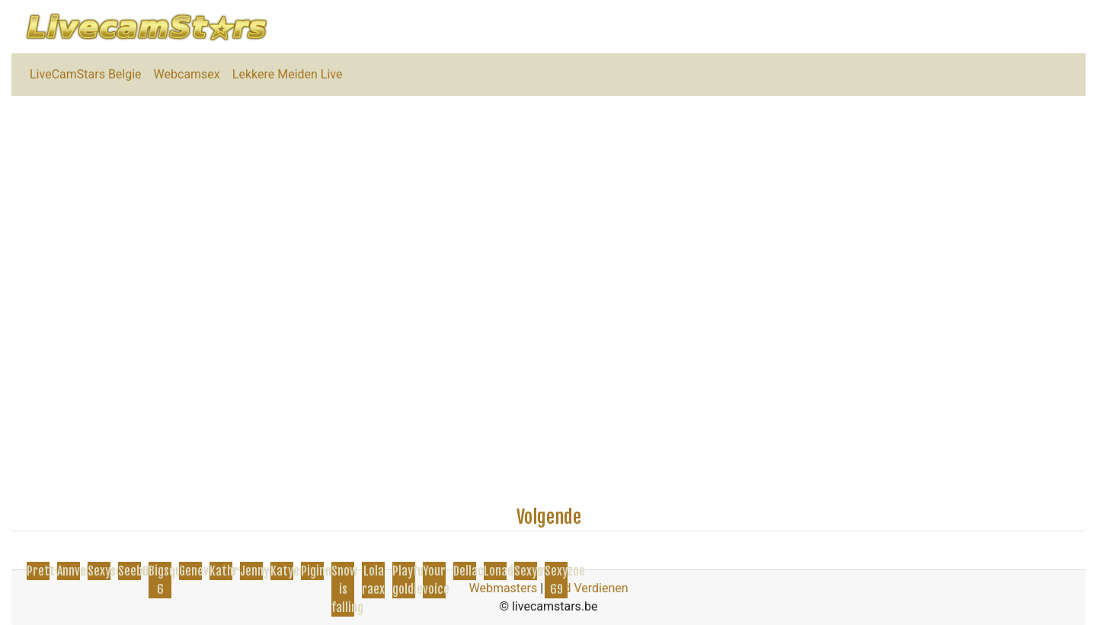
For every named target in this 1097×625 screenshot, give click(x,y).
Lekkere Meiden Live (287, 74)
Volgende (549, 516)
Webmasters (503, 588)
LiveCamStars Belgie (86, 74)
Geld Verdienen (587, 588)
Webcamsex (187, 74)
